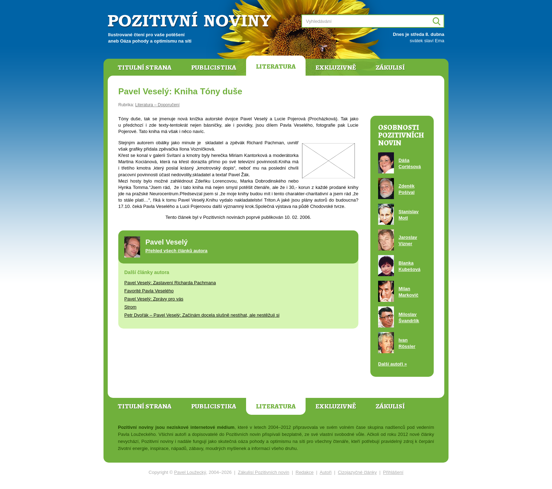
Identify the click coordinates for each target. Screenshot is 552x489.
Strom (130, 307)
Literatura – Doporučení (157, 104)
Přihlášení (393, 472)
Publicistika (213, 67)
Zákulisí (390, 67)
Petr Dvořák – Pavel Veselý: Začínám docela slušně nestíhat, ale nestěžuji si (202, 315)
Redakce (305, 472)
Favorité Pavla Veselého (149, 290)
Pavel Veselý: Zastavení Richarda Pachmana (170, 282)
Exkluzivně (335, 67)
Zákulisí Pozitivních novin (263, 472)
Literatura (276, 66)
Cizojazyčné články (357, 472)
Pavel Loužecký (190, 472)
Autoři (326, 472)
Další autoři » (392, 364)
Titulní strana (144, 67)
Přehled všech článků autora (176, 250)
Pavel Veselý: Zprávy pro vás (153, 298)
